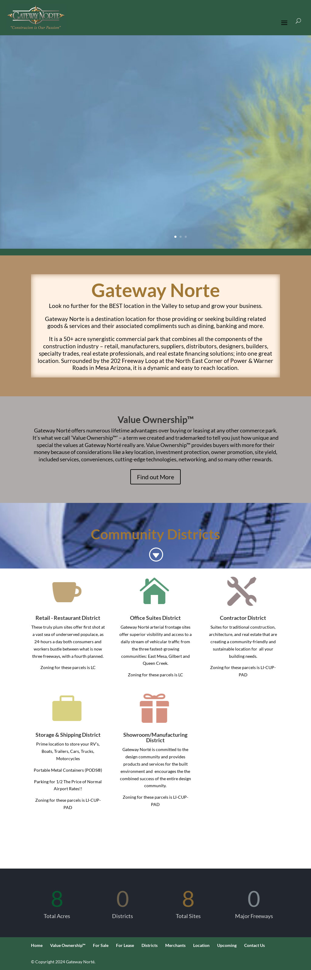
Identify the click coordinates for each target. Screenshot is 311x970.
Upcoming (227, 945)
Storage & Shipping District (68, 734)
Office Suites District (155, 617)
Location (201, 945)
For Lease (125, 945)
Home (37, 945)
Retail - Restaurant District (68, 617)
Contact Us (254, 945)
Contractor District (243, 617)
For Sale (100, 945)
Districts (150, 945)
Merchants (175, 945)
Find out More (155, 476)
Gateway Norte (155, 289)
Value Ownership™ (67, 945)
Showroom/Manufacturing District (155, 737)
